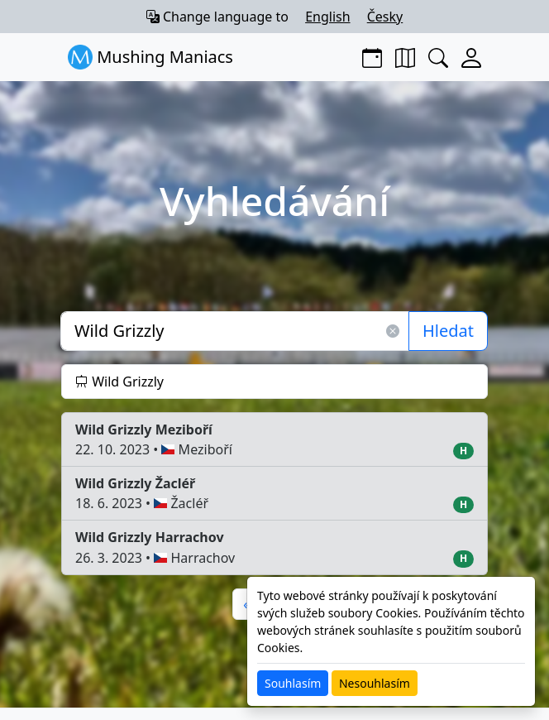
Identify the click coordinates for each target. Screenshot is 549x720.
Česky (385, 16)
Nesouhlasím (374, 683)
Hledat (448, 330)
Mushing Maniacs (150, 57)
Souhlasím (293, 683)
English (327, 16)
